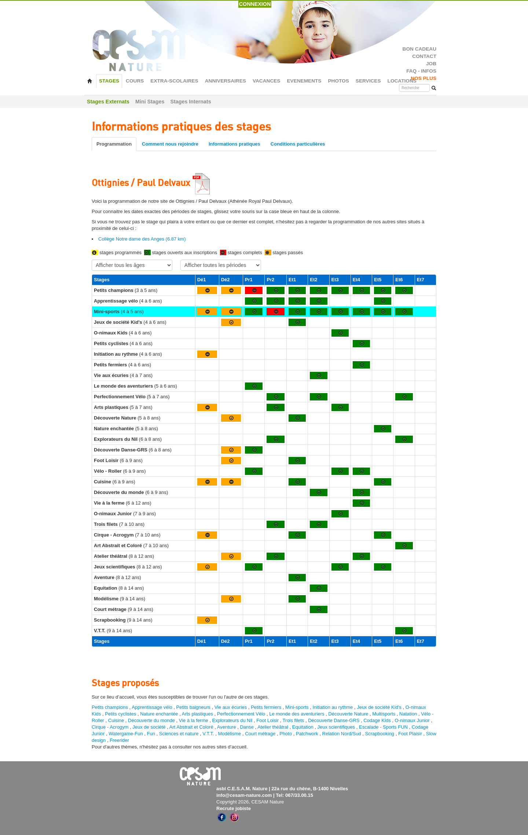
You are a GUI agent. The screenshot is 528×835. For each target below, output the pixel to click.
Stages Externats (108, 102)
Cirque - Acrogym (110, 727)
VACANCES (266, 81)
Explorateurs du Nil (232, 720)
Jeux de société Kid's (379, 707)
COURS (135, 81)
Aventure (226, 727)
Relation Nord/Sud (341, 733)
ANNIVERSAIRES (225, 81)
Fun (151, 733)
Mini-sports (297, 707)
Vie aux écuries (230, 707)
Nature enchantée (159, 714)
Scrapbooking (380, 733)
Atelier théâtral (272, 727)
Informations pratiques (234, 144)
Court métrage (260, 733)
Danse (247, 727)
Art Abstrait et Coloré (191, 727)
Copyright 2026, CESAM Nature (250, 802)
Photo (285, 733)
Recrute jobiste (233, 808)
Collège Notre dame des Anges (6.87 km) (142, 239)
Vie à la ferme (194, 720)
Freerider (119, 740)
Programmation (114, 144)
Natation (408, 714)
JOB (431, 63)
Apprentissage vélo (152, 707)
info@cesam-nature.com (244, 795)
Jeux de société (149, 727)
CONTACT (424, 56)
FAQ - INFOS (421, 71)
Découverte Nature (348, 714)
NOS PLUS (423, 78)
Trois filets (294, 720)
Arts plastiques (197, 714)
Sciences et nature (179, 733)
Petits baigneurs (193, 707)
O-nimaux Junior (412, 720)
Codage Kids (376, 720)
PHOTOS (338, 81)
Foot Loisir (267, 720)
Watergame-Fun (126, 733)
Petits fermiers (266, 707)
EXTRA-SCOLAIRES (174, 81)
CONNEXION (255, 4)
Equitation (303, 727)
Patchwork (307, 733)
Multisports (383, 714)
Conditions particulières (298, 144)
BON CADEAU (419, 49)
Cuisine (116, 720)
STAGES (109, 81)
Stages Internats (190, 102)
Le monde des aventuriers (296, 714)
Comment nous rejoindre (170, 144)
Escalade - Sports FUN (383, 727)
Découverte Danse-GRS (333, 720)
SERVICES (368, 81)
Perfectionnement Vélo (241, 714)
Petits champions (110, 707)
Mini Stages (149, 102)
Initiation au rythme (332, 707)
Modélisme (229, 733)
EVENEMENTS (304, 81)
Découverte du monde (152, 720)
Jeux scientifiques (336, 727)
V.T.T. (208, 733)
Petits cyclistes (120, 714)
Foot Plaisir (410, 733)
